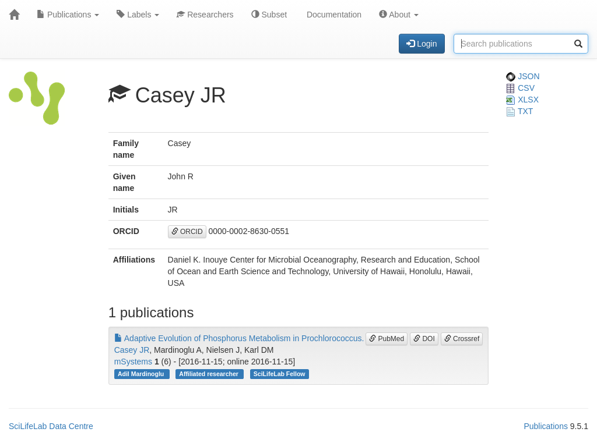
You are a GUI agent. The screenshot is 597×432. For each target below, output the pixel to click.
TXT (519, 111)
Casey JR (132, 350)
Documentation (332, 14)
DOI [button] (424, 339)
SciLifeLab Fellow (279, 373)
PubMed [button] (386, 339)
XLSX (522, 99)
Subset (269, 14)
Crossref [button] (462, 339)
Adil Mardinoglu (142, 373)
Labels (138, 14)
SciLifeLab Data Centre (51, 426)
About (399, 14)
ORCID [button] (187, 232)
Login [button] (421, 43)
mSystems (133, 361)
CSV (520, 88)
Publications (68, 14)
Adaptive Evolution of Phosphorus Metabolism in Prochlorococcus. (239, 338)
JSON (522, 76)
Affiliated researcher (209, 373)
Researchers (205, 14)
